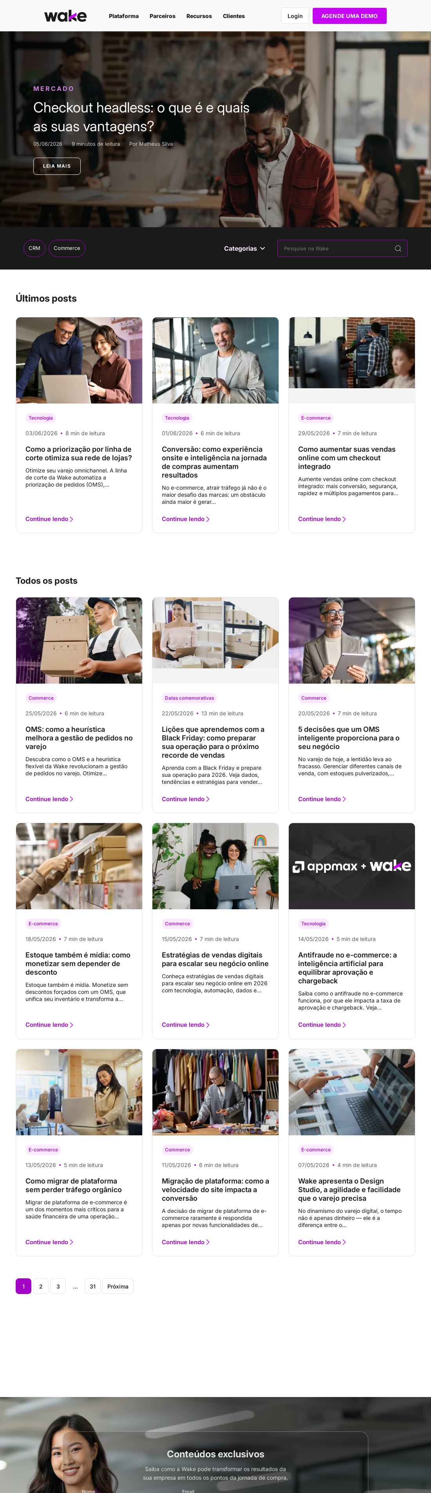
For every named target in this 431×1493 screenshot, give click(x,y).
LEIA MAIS (57, 166)
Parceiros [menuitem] (163, 16)
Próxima (118, 1286)
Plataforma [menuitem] (124, 16)
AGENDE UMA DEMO (349, 16)
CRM (34, 248)
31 (93, 1286)
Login (295, 16)
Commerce (67, 248)
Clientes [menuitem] (234, 16)
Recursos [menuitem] (199, 16)
